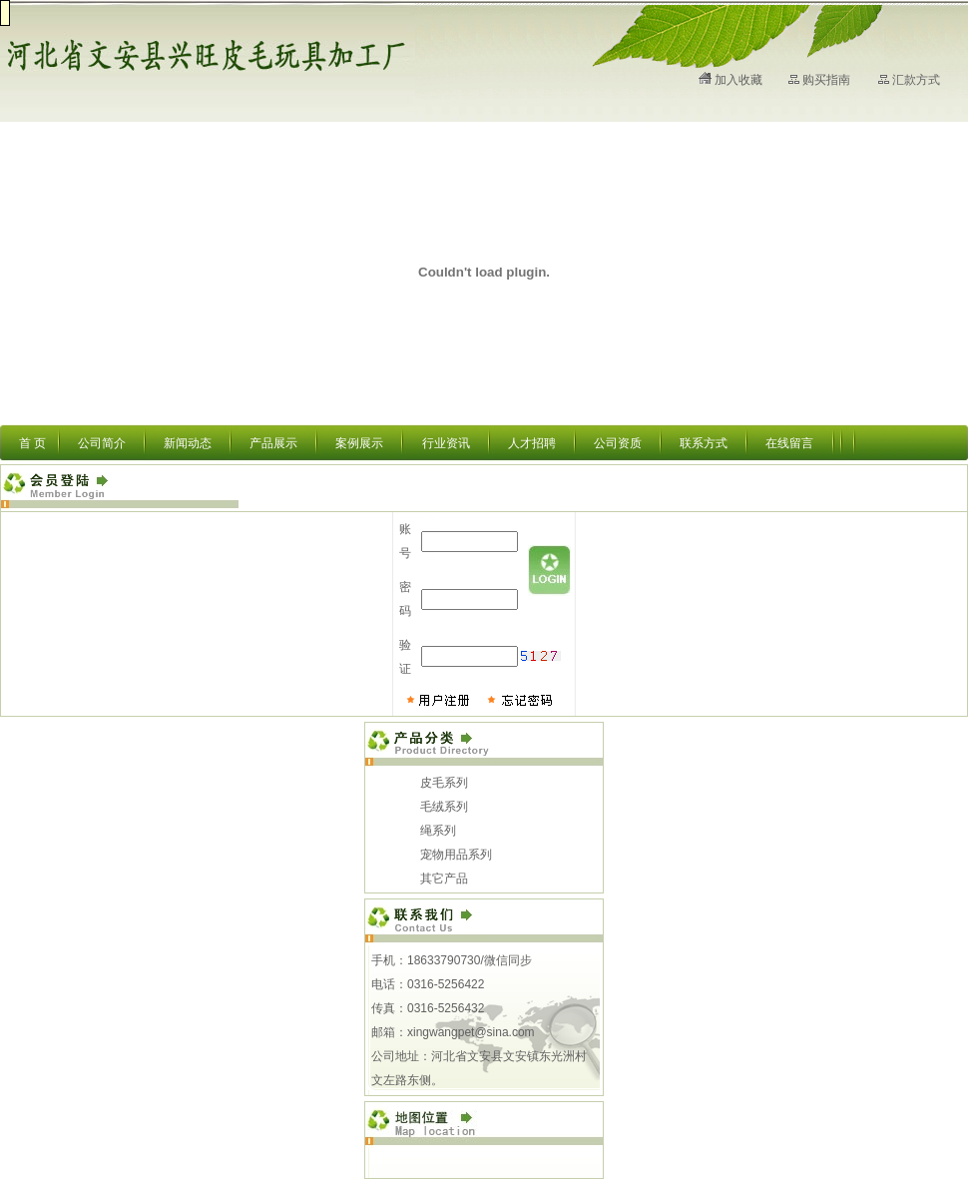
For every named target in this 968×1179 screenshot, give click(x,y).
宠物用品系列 (456, 855)
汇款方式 (916, 80)
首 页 (32, 443)
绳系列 (438, 831)
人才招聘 (532, 443)
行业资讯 (446, 443)
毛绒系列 (444, 807)
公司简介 (102, 443)
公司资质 (618, 443)
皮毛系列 (444, 783)
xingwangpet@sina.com (471, 1032)
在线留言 (789, 443)
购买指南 (826, 80)
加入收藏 (738, 80)
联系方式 (703, 443)
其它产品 (444, 878)
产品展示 (273, 443)
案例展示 (359, 443)
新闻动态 (188, 443)
